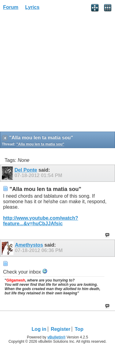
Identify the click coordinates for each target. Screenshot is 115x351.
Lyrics (32, 7)
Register (60, 329)
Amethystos (29, 245)
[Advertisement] (57, 73)
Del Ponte (25, 170)
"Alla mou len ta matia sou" (40, 144)
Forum (10, 7)
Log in (39, 329)
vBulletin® (56, 337)
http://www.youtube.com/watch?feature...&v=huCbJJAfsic (40, 220)
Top (79, 329)
